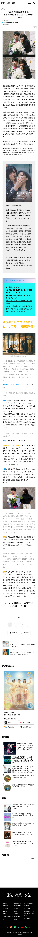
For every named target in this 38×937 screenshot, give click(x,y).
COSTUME (5, 905)
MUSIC (4, 919)
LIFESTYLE (16, 908)
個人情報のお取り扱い (29, 914)
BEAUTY (15, 911)
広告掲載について (29, 911)
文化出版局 (27, 918)
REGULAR (5, 911)
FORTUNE (16, 914)
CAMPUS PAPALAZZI (8, 916)
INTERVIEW (5, 908)
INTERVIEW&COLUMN (11, 22)
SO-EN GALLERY (17, 905)
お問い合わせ (28, 908)
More (32, 858)
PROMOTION (17, 916)
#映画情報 (6, 24)
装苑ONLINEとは (28, 903)
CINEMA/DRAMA (17, 903)
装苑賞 (15, 919)
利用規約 (26, 905)
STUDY (4, 914)
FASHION (5, 903)
